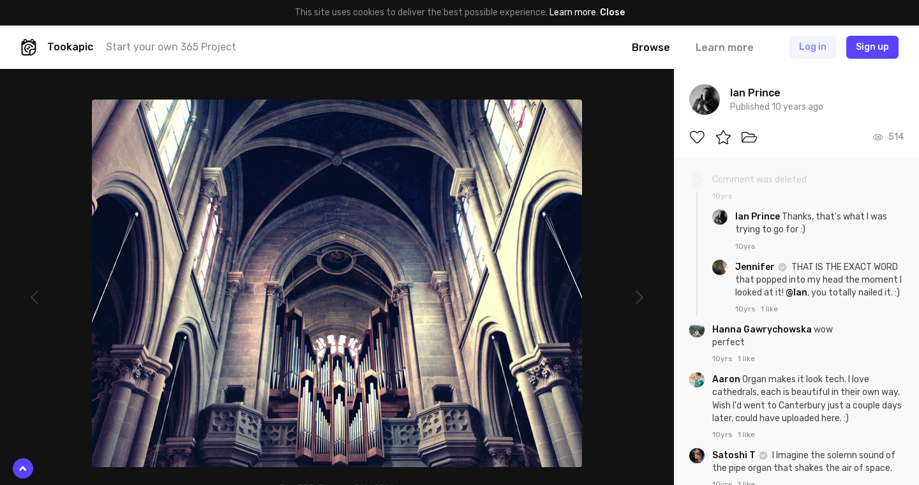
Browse (651, 47)
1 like (769, 308)
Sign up (872, 46)
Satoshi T (735, 455)
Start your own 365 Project (171, 47)
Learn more (572, 12)
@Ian (796, 292)
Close (612, 12)
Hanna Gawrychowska (763, 329)
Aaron (727, 379)
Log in (812, 46)
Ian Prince (758, 216)
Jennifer (756, 267)
